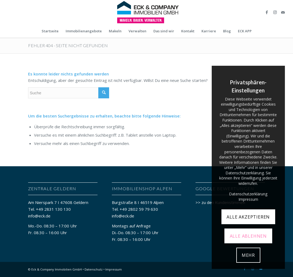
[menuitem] (50, 31)
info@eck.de (39, 216)
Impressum (113, 269)
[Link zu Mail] (283, 12)
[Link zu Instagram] (275, 12)
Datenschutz (94, 269)
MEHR (248, 255)
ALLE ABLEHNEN (248, 236)
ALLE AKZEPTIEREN (248, 217)
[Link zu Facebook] (267, 12)
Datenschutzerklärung (248, 193)
